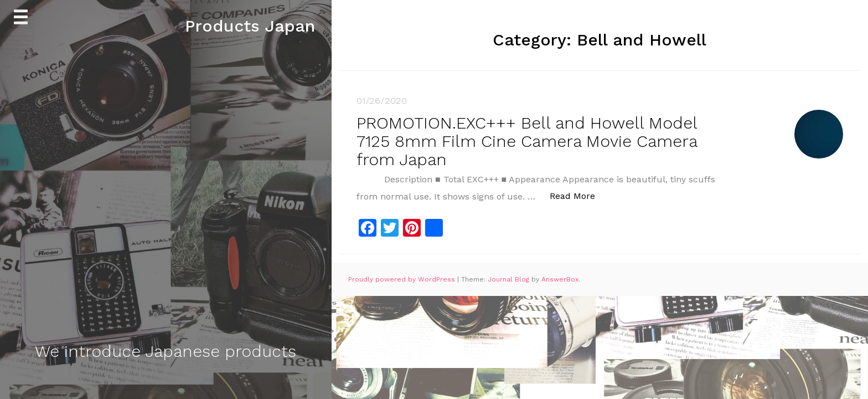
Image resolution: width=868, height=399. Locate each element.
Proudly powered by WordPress (402, 279)
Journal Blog (509, 279)
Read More (578, 195)
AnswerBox (559, 279)
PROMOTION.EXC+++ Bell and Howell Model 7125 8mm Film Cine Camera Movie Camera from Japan (526, 141)
